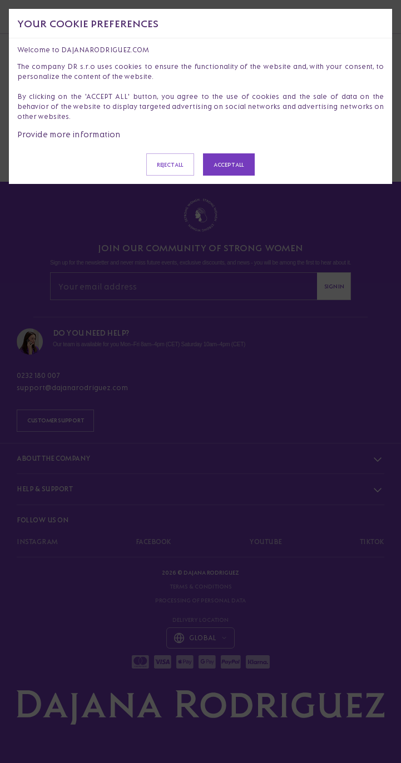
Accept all (229, 164)
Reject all (170, 164)
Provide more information (69, 134)
